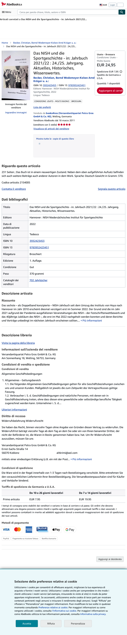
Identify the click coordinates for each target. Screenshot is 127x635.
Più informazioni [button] (92, 320)
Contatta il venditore (14, 188)
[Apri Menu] (7, 12)
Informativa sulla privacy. (93, 614)
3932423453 (49, 85)
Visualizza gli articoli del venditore (51, 128)
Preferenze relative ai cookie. (53, 607)
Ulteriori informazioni (14, 409)
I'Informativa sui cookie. (64, 610)
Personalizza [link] (78, 623)
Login (112, 5)
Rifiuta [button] (51, 623)
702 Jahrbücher (38, 280)
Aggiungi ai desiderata (110, 559)
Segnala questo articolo (111, 188)
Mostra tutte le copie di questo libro (55, 138)
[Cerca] (122, 12)
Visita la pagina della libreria (18, 343)
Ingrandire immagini (16, 112)
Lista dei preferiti (42, 107)
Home (5, 42)
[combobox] (67, 12)
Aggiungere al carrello (111, 90)
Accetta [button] (26, 623)
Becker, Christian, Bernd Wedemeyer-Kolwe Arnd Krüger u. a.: (44, 42)
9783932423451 (39, 247)
